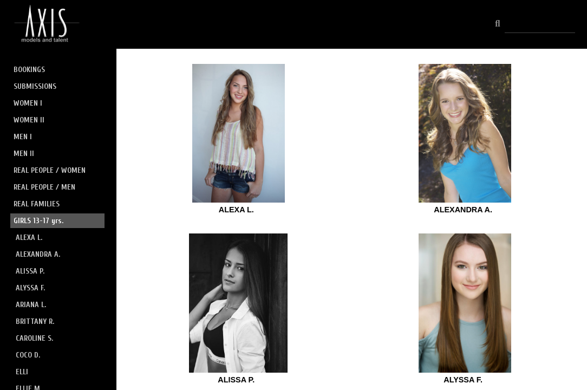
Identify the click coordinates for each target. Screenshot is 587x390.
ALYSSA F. (30, 287)
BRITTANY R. (35, 321)
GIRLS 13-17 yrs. (38, 220)
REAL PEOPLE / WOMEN (50, 170)
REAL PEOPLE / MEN (44, 187)
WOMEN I (28, 103)
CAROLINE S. (34, 338)
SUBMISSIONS (35, 86)
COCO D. (28, 355)
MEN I (23, 136)
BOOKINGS (29, 69)
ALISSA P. (30, 271)
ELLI (22, 371)
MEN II (24, 153)
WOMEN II (29, 120)
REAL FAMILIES (37, 204)
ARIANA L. (31, 304)
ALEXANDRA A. (38, 254)
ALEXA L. (29, 237)
